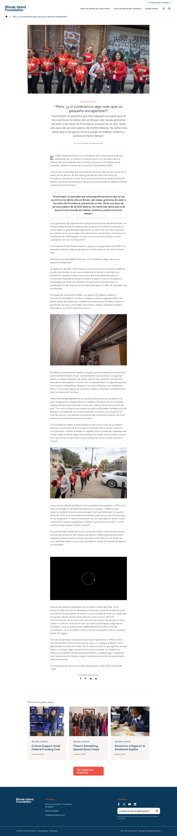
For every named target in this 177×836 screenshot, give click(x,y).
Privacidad (53, 831)
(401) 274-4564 (52, 811)
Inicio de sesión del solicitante (95, 9)
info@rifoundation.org (55, 815)
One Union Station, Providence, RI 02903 (58, 805)
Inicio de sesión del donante (127, 9)
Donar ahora (151, 9)
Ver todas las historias (85, 771)
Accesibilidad (43, 831)
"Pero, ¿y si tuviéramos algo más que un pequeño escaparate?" (40, 16)
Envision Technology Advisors (150, 831)
